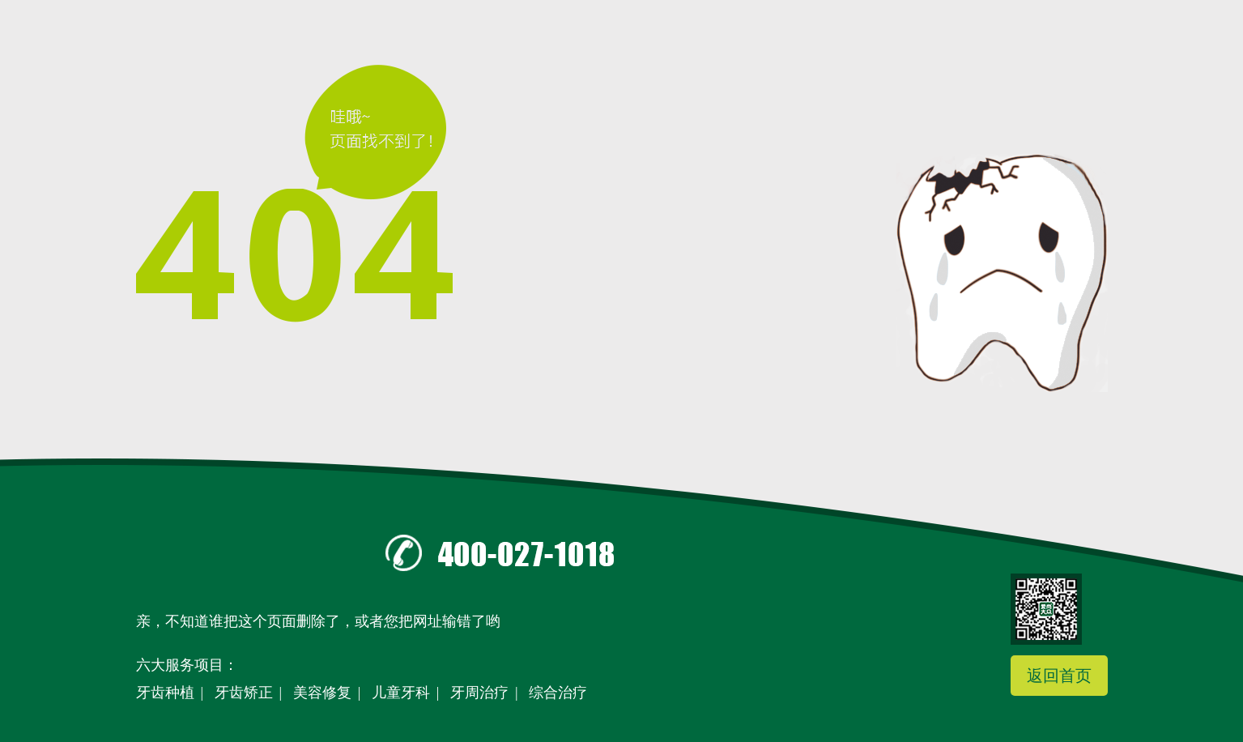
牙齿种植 (165, 692)
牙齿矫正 (244, 692)
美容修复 (322, 692)
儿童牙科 (401, 692)
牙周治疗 (479, 692)
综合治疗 (558, 692)
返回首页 (1059, 675)
